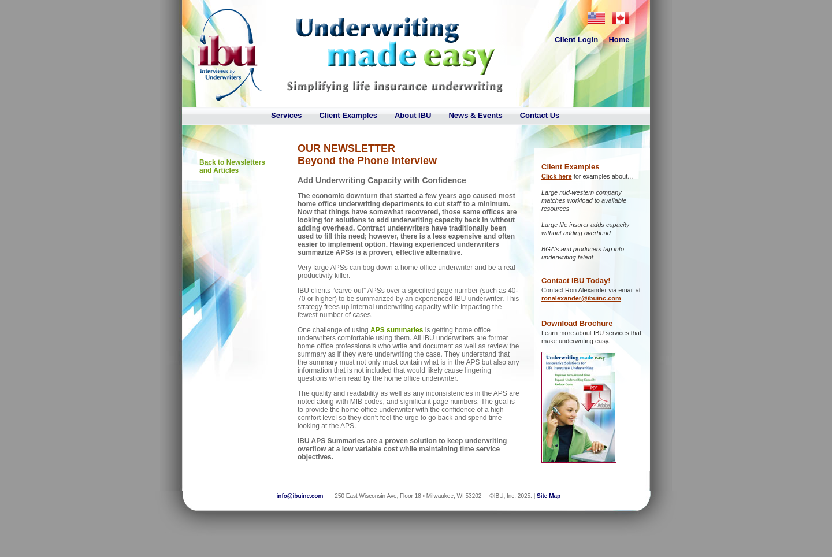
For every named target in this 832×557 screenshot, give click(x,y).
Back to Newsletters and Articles (232, 166)
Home (618, 39)
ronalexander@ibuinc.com (581, 298)
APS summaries (396, 330)
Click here (556, 176)
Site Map (548, 496)
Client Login (576, 39)
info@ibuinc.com (300, 496)
